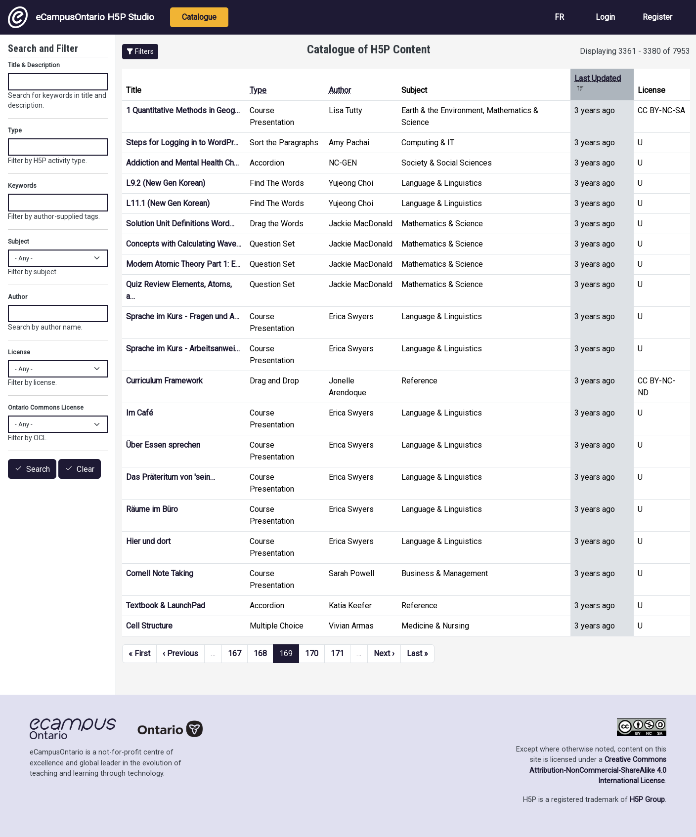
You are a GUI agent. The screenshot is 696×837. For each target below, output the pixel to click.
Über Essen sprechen (163, 445)
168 (260, 653)
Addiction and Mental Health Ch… (182, 162)
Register (657, 17)
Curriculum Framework (164, 380)
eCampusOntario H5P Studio (81, 17)
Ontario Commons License (46, 407)
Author (340, 90)
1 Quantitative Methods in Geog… (183, 110)
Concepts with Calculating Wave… (183, 244)
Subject (18, 241)
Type (258, 90)
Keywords (22, 185)
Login (605, 17)
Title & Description (34, 65)
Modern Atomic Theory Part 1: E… (183, 264)
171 (337, 653)
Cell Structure (149, 625)
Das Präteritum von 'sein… (170, 477)
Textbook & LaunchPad (165, 605)
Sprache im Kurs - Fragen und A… (182, 316)
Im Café (139, 413)
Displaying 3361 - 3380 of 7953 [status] (635, 51)
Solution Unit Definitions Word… (180, 223)
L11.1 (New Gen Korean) (168, 203)
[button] (140, 51)
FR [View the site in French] (559, 17)
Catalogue (199, 17)
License (19, 352)
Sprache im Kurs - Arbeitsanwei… (183, 348)
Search (38, 469)
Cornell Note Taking (159, 573)
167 (234, 653)
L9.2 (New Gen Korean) (165, 183)
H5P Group (647, 799)
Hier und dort (148, 541)
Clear (85, 469)
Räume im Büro (152, 509)
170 (311, 653)
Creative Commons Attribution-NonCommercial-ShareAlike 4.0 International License (597, 770)
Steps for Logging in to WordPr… (182, 142)
